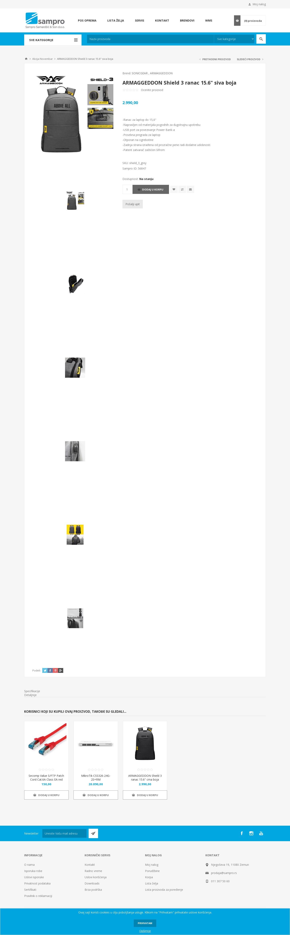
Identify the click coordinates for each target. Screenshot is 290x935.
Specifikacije (32, 691)
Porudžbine (152, 871)
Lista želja (151, 883)
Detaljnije (30, 695)
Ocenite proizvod (152, 90)
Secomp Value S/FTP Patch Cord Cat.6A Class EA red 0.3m (46, 779)
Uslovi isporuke (34, 877)
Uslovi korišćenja (96, 877)
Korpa (149, 877)
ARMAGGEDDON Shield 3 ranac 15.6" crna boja (145, 777)
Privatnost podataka (37, 883)
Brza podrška (93, 890)
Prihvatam (145, 923)
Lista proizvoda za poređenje (164, 890)
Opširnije (145, 931)
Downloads (92, 883)
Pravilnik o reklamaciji (38, 896)
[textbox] (150, 39)
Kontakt (90, 865)
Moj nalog (259, 4)
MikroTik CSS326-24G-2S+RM (95, 777)
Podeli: (36, 670)
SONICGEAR (140, 73)
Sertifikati (30, 890)
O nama (29, 865)
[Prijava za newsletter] (64, 833)
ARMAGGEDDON (161, 73)
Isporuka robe (33, 871)
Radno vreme (93, 871)
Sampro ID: (130, 168)
